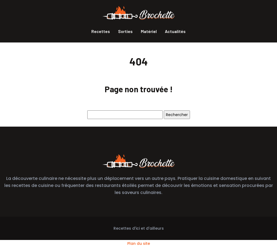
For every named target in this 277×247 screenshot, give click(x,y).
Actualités (175, 31)
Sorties (125, 31)
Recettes (100, 31)
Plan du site (138, 243)
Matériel (149, 31)
